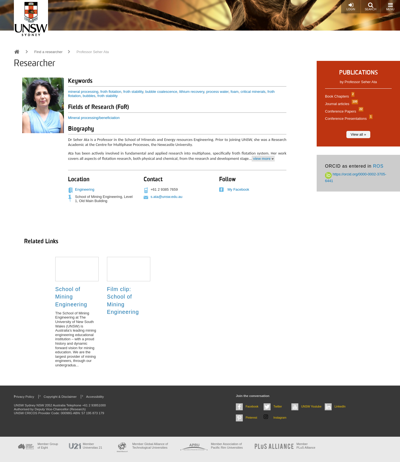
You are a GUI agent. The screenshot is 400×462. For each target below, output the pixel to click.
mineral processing (83, 92)
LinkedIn (340, 406)
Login (350, 6)
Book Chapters (339, 96)
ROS (378, 166)
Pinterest (251, 417)
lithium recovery (191, 92)
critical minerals (253, 92)
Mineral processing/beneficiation (94, 118)
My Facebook (238, 189)
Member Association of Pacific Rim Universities (227, 445)
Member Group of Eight (48, 445)
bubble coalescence (161, 92)
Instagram (279, 417)
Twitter (277, 406)
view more (262, 158)
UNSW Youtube (311, 406)
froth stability (133, 92)
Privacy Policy (24, 396)
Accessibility (95, 396)
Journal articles (341, 104)
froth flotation (110, 92)
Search (370, 6)
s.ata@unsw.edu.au (166, 197)
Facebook (252, 406)
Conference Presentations (348, 118)
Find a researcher (48, 52)
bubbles (89, 96)
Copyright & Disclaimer (60, 396)
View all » (358, 134)
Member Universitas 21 (92, 445)
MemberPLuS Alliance (305, 445)
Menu (390, 6)
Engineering (84, 189)
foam (235, 92)
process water (217, 92)
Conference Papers (343, 111)
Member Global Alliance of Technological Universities (150, 445)
